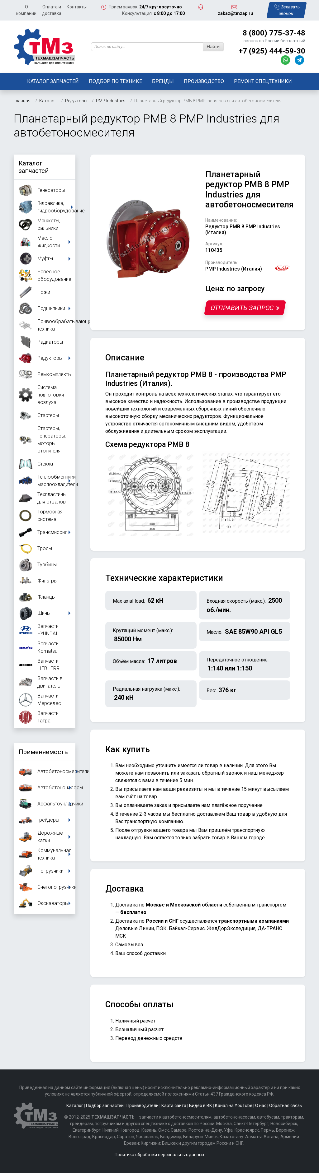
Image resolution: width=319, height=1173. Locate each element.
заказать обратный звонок (211, 773)
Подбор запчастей (105, 1105)
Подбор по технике (115, 81)
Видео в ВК (200, 1105)
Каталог (74, 1105)
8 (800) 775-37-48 (274, 33)
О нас (260, 1105)
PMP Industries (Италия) (233, 269)
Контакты (77, 6)
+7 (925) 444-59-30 (272, 51)
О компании (26, 10)
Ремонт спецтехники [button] (263, 81)
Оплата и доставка (51, 10)
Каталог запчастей (53, 81)
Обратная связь (285, 1105)
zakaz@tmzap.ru (235, 13)
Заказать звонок (287, 10)
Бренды (163, 81)
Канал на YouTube (233, 1105)
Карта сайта (173, 1105)
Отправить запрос (245, 308)
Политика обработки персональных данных (159, 1154)
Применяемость (43, 752)
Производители (142, 1105)
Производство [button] (204, 81)
